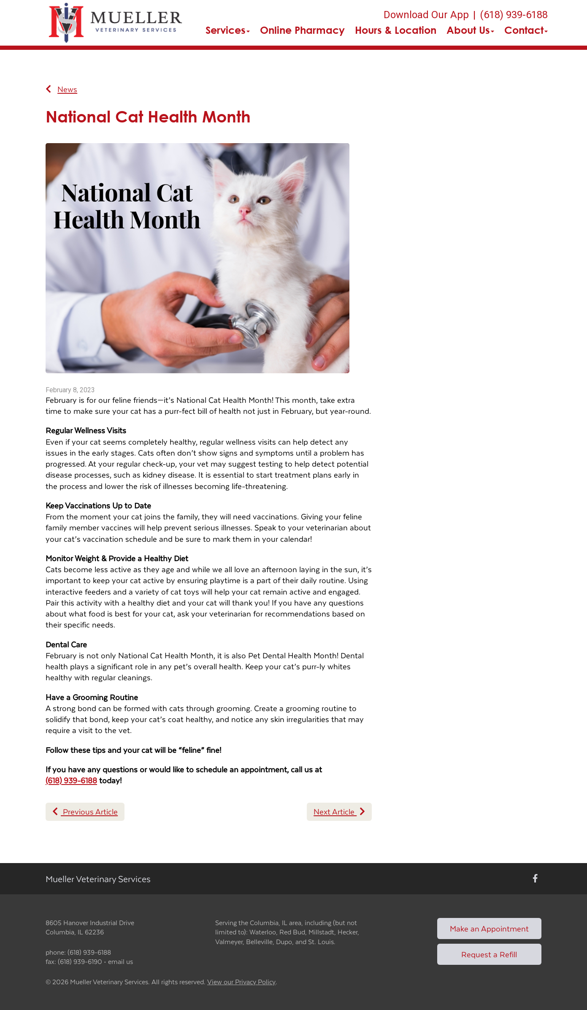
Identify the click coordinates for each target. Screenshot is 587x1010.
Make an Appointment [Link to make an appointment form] (489, 928)
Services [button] (228, 30)
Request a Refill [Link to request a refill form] (489, 954)
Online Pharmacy (302, 30)
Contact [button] (526, 30)
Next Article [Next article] (339, 811)
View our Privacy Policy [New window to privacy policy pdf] (241, 982)
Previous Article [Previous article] (85, 811)
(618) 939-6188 (71, 780)
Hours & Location (395, 30)
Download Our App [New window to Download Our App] (426, 15)
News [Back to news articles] (61, 89)
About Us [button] (470, 30)
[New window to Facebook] (535, 878)
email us (120, 961)
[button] (116, 23)
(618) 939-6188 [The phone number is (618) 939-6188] (514, 15)
